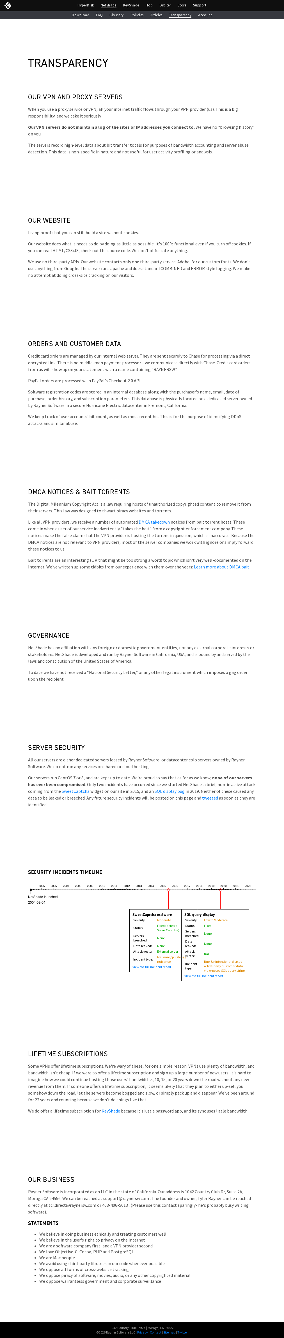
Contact (155, 1332)
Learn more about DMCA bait (221, 567)
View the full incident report (151, 967)
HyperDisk (85, 5)
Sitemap (169, 1332)
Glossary (116, 15)
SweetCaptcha (76, 791)
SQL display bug (170, 791)
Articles (156, 15)
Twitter (182, 1332)
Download (80, 15)
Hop (149, 5)
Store (182, 5)
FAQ (99, 15)
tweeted (210, 798)
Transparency (180, 15)
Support (200, 5)
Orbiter (165, 5)
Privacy (142, 1332)
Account (205, 15)
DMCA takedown (154, 522)
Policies (137, 15)
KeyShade (131, 5)
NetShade (108, 5)
